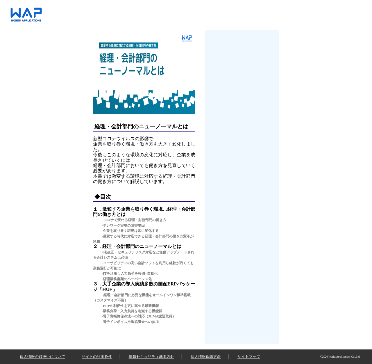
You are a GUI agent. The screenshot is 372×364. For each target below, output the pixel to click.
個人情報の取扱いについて (42, 356)
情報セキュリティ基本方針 (151, 356)
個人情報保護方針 (206, 356)
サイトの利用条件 (97, 356)
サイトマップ (248, 356)
